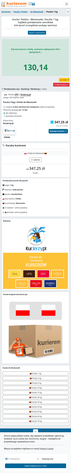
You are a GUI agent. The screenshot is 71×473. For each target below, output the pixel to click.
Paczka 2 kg (35, 378)
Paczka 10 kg (35, 388)
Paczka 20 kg (35, 397)
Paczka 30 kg (35, 402)
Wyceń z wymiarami (37, 32)
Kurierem (6, 11)
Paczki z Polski (20, 11)
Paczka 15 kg (35, 392)
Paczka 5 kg (35, 383)
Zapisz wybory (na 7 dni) (35, 465)
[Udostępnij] (68, 12)
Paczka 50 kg (35, 411)
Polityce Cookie (46, 448)
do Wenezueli (36, 11)
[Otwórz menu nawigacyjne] (66, 4)
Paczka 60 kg (35, 416)
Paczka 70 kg (35, 421)
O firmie (7, 137)
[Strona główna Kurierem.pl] (17, 4)
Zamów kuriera (58, 131)
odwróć (36, 159)
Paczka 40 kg (35, 407)
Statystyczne (47, 458)
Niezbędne (15, 458)
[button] (35, 431)
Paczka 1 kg (35, 373)
